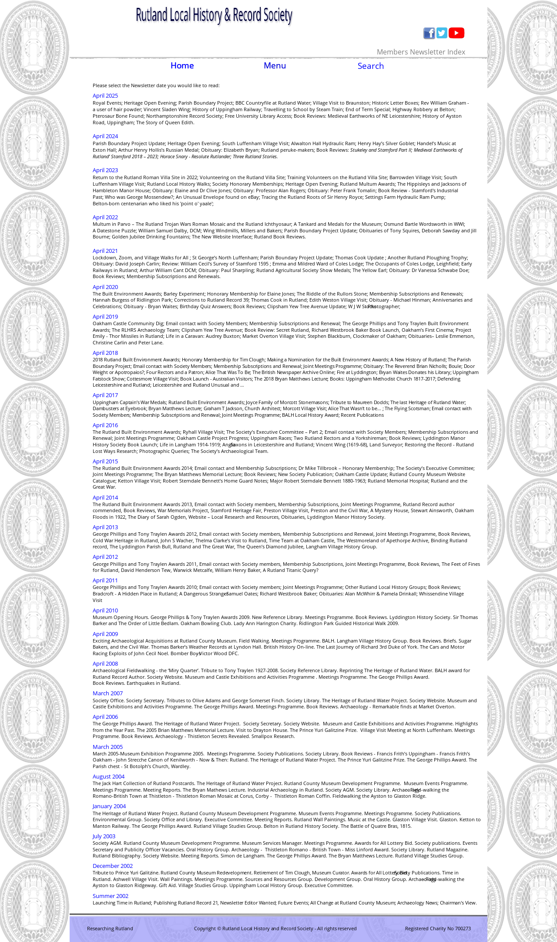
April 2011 (105, 580)
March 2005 (108, 747)
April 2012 (105, 557)
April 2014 (105, 497)
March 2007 (108, 693)
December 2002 (113, 866)
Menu (275, 65)
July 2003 (104, 836)
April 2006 (105, 717)
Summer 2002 (110, 896)
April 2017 (105, 395)
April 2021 (105, 251)
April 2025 (105, 95)
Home (182, 65)
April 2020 (105, 287)
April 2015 (105, 461)
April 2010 (105, 610)
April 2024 (105, 136)
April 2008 (105, 663)
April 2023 (105, 170)
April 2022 (105, 217)
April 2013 (105, 527)
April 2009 (105, 634)
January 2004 (109, 806)
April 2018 (105, 353)
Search (371, 65)
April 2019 (105, 316)
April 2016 (105, 425)
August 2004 (108, 776)
